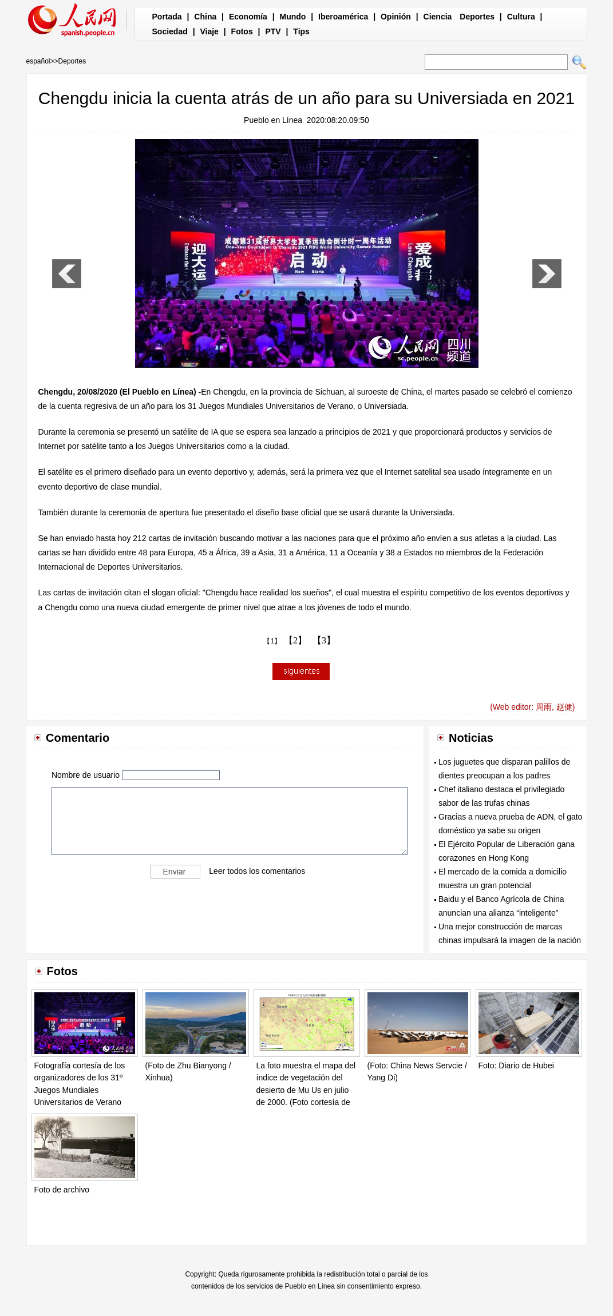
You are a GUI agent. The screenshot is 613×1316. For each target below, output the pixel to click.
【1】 (272, 641)
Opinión (396, 16)
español (38, 61)
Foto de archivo (62, 1189)
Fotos (242, 31)
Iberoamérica (343, 16)
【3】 (324, 640)
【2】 (295, 640)
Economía (248, 16)
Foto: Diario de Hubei (516, 1065)
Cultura (521, 16)
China (205, 16)
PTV (272, 31)
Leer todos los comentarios (257, 871)
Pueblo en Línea (273, 120)
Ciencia (438, 16)
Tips (301, 31)
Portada (167, 16)
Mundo (293, 16)
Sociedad (170, 31)
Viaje (209, 31)
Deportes (477, 16)
